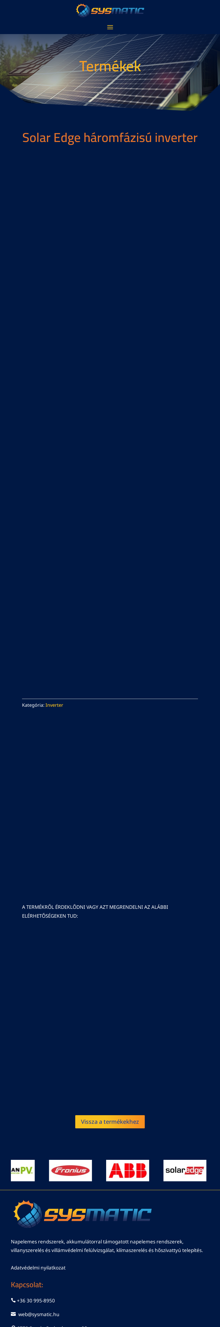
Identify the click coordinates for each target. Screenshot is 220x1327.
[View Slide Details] (74, 1170)
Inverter (54, 705)
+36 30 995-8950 (36, 1300)
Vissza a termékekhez (110, 1121)
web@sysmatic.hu (39, 1314)
